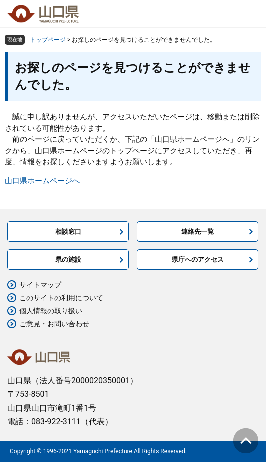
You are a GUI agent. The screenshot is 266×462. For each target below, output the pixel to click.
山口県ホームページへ (42, 181)
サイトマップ (41, 285)
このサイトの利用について (62, 298)
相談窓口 (69, 232)
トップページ (48, 40)
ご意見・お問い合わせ (55, 324)
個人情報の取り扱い (51, 311)
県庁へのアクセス (198, 260)
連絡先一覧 (198, 232)
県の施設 (69, 260)
